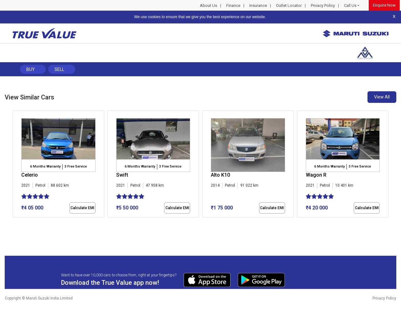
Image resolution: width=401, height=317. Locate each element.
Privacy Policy (323, 5)
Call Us (350, 5)
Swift (122, 175)
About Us (208, 5)
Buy (30, 69)
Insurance (258, 5)
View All (382, 96)
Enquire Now (384, 5)
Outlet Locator (289, 5)
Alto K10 (220, 175)
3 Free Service (76, 166)
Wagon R (316, 175)
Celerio (29, 175)
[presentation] (16, 165)
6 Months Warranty (45, 166)
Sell (59, 69)
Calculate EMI (82, 208)
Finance (233, 5)
